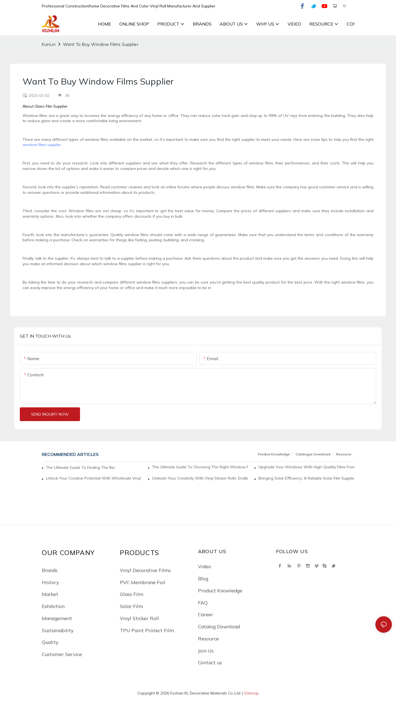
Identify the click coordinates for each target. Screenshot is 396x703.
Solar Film (131, 606)
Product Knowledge (274, 454)
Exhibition (53, 606)
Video (204, 566)
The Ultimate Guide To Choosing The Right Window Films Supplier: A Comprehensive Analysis (200, 466)
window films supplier (42, 144)
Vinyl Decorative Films (145, 570)
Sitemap (251, 693)
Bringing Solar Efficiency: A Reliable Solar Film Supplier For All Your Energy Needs (306, 478)
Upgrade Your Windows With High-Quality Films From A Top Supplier (306, 466)
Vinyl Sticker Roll (139, 618)
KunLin (49, 44)
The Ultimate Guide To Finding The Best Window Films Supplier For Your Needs (80, 467)
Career (205, 614)
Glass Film (131, 594)
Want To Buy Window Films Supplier (101, 44)
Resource (343, 454)
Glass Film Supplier (51, 106)
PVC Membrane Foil (142, 582)
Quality (50, 642)
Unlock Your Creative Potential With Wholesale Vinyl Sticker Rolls (94, 478)
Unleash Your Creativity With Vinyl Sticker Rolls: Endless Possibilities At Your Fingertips (200, 478)
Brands (49, 570)
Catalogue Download (313, 454)
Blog (203, 578)
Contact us (210, 662)
